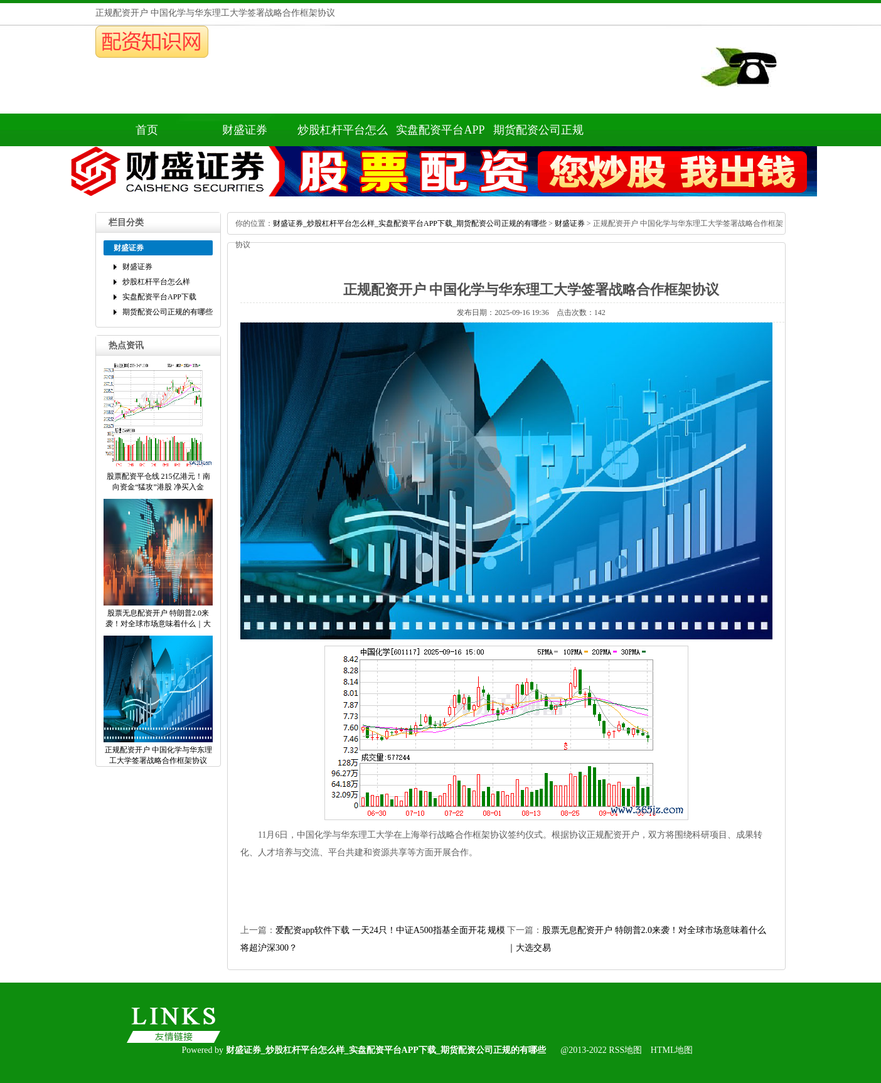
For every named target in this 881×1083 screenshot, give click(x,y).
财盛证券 (244, 130)
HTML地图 (672, 1050)
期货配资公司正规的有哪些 (538, 135)
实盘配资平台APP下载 (440, 135)
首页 (147, 130)
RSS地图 (625, 1050)
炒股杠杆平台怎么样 (342, 135)
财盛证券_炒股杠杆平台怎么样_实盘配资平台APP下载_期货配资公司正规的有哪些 (410, 223)
